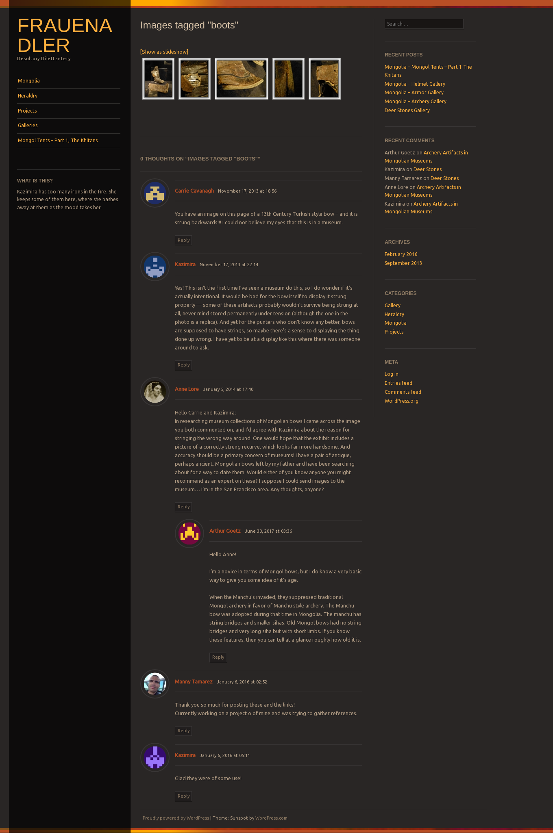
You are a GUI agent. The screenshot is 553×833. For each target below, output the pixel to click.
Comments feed (403, 392)
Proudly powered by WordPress (176, 818)
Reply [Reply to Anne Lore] (183, 506)
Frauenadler (64, 35)
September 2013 (403, 263)
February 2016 (401, 254)
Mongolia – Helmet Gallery (415, 84)
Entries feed (398, 383)
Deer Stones (428, 169)
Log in (391, 374)
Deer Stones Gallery (407, 110)
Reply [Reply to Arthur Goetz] (218, 657)
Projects (27, 110)
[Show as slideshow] (164, 51)
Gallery (393, 305)
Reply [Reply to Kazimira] (183, 364)
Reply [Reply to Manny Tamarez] (183, 730)
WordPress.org (401, 400)
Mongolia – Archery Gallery (415, 101)
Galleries (27, 125)
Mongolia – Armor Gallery (414, 92)
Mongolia (29, 80)
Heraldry (27, 95)
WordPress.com (271, 818)
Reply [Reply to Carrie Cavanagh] (183, 240)
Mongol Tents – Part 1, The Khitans (58, 140)
